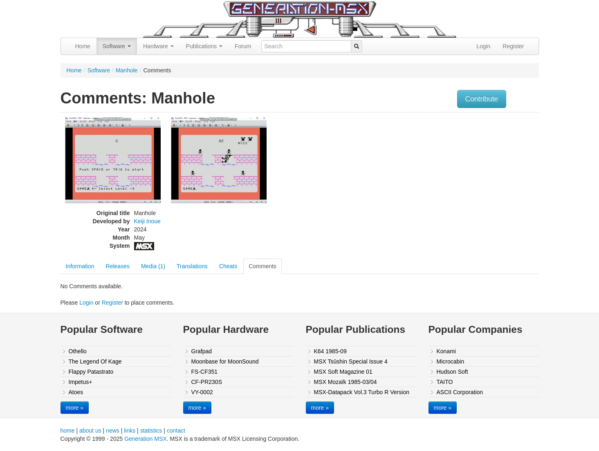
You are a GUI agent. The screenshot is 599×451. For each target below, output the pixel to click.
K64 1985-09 (330, 351)
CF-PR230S (206, 382)
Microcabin (450, 361)
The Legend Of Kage (95, 361)
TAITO (445, 382)
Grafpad (201, 351)
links (129, 430)
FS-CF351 (204, 371)
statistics (151, 430)
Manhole (127, 70)
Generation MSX (145, 438)
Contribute (481, 99)
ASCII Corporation (460, 392)
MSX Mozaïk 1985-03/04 (345, 382)
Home (82, 46)
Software (117, 46)
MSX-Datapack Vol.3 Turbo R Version (361, 392)
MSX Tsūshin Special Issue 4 (351, 361)
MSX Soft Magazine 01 (343, 371)
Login (483, 46)
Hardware (158, 46)
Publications (204, 46)
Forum (243, 46)
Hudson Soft (452, 371)
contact (176, 430)
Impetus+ (80, 382)
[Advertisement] (456, 174)
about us (90, 430)
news (112, 430)
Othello (78, 351)
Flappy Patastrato (91, 371)
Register (513, 46)
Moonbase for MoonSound (225, 361)
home (68, 430)
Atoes (76, 392)
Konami (446, 351)
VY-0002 (202, 392)
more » (75, 407)
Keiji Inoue (147, 221)
